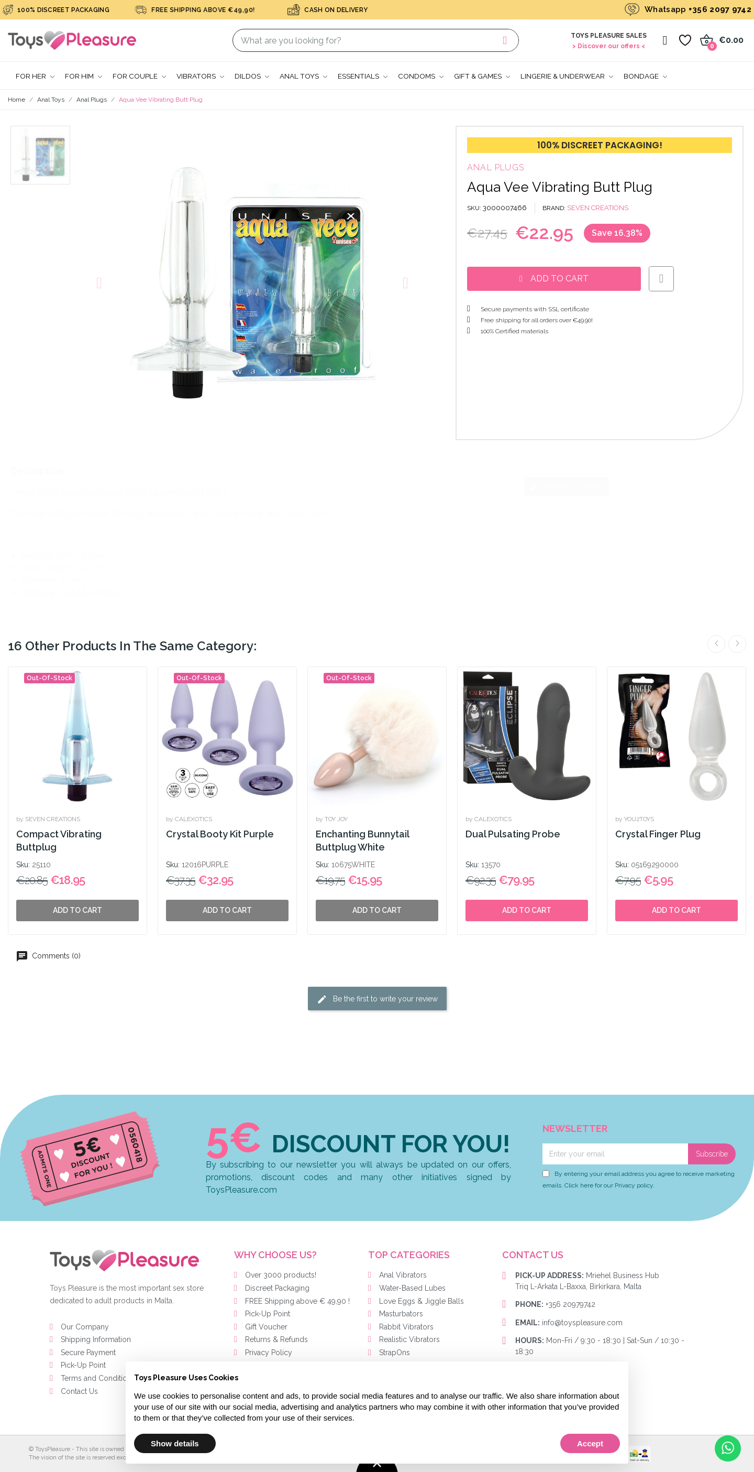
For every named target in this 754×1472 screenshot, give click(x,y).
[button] (99, 283)
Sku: (23, 864)
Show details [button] (175, 1443)
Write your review (566, 487)
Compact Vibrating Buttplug (59, 840)
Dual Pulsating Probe (512, 833)
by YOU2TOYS (634, 819)
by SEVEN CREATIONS (48, 819)
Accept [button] (590, 1443)
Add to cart (526, 910)
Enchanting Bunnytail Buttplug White (362, 840)
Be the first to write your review (377, 999)
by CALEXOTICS (189, 819)
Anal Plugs (495, 167)
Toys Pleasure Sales (609, 35)
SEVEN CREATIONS (597, 208)
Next (737, 644)
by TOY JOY (332, 819)
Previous (716, 644)
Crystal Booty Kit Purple (220, 833)
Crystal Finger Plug (658, 833)
